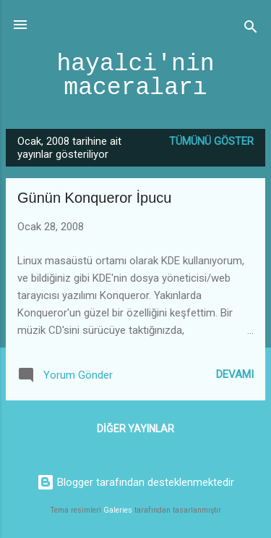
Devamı (235, 374)
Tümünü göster (211, 141)
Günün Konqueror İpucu (94, 198)
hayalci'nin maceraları (135, 75)
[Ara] (250, 29)
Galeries (117, 510)
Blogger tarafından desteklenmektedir (135, 482)
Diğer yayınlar (135, 428)
